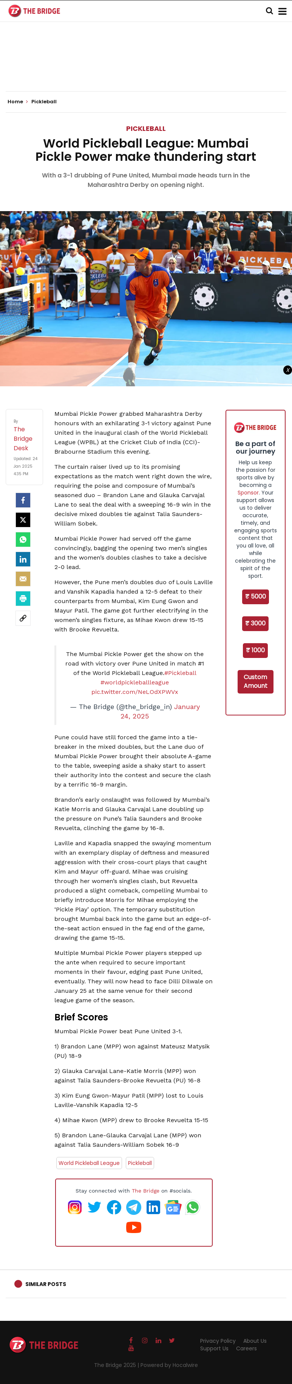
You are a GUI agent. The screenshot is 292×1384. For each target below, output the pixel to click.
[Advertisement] (146, 68)
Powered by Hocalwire (169, 1365)
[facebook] (23, 500)
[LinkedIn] (23, 559)
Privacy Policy (218, 1341)
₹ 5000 (255, 596)
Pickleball (146, 128)
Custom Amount (255, 681)
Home (18, 101)
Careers (246, 1348)
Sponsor (248, 492)
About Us (255, 1341)
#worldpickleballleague (134, 682)
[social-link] (23, 618)
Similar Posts (45, 1284)
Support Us (214, 1348)
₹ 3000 (255, 623)
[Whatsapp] (23, 539)
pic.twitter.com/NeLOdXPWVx (134, 691)
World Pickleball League (89, 1163)
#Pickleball (180, 672)
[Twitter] (23, 519)
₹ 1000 (255, 650)
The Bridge (145, 1191)
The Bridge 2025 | (117, 1365)
